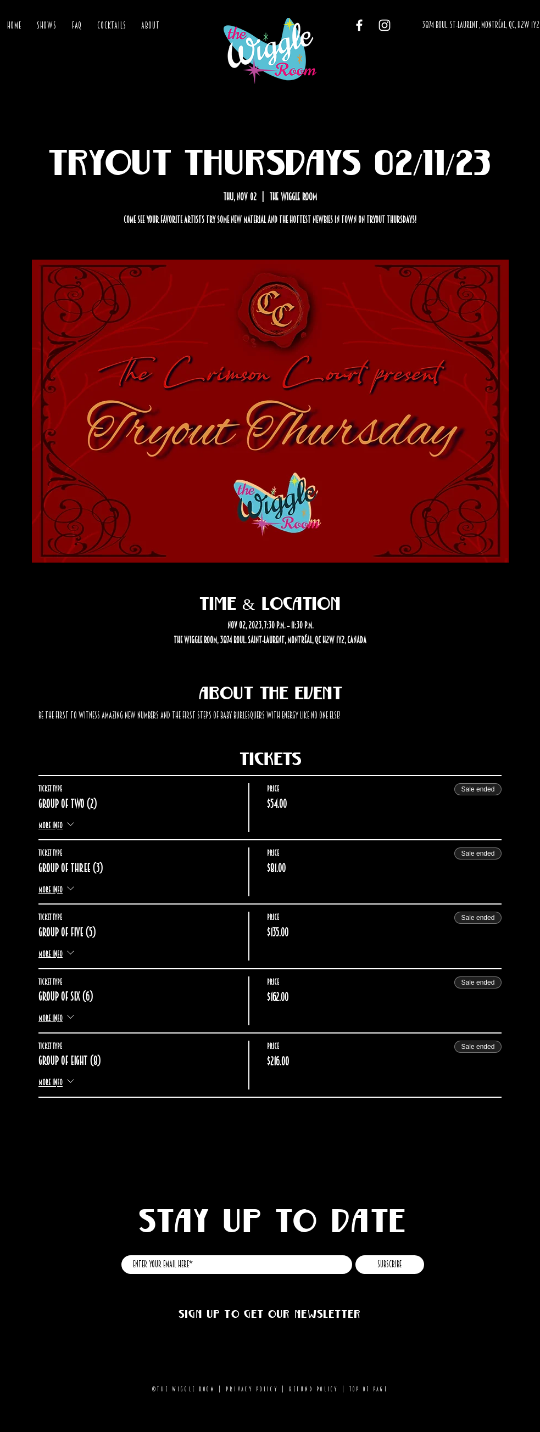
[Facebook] (359, 25)
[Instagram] (384, 25)
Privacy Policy (252, 1389)
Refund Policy (314, 1389)
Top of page (368, 1389)
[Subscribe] (390, 1265)
